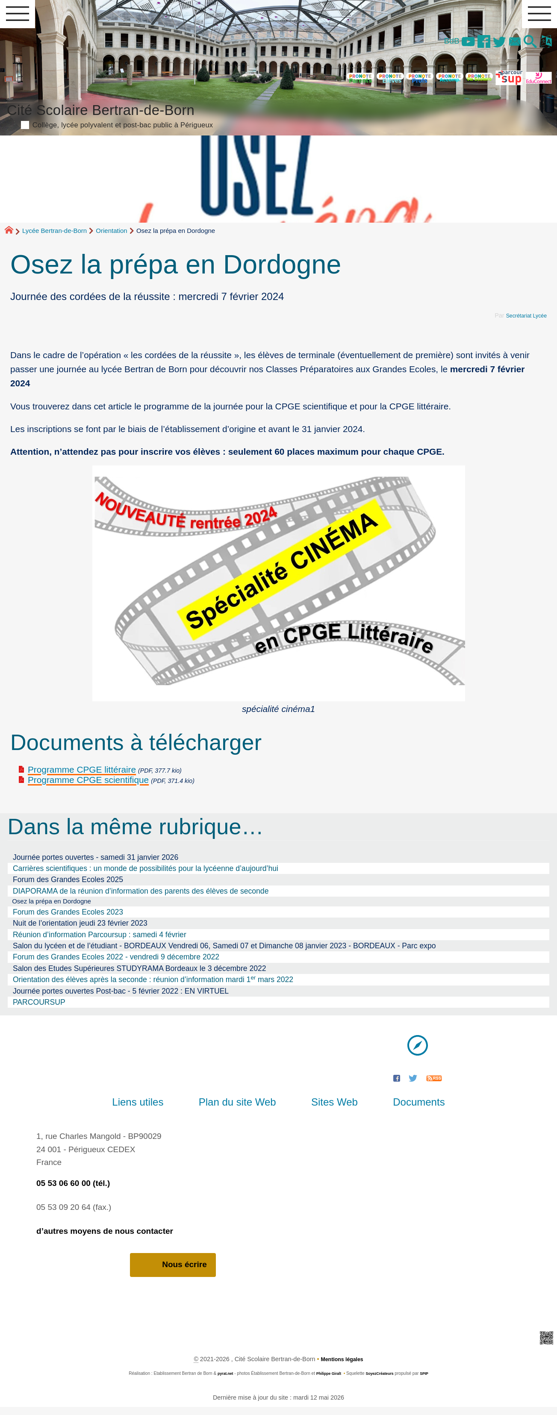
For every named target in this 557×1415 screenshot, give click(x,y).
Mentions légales (342, 1367)
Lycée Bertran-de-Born (54, 236)
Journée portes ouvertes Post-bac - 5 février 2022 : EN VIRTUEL (121, 998)
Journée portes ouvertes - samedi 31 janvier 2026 (95, 863)
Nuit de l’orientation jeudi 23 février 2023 (80, 931)
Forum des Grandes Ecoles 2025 (68, 885)
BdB (431, 45)
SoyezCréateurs (382, 1382)
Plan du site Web (243, 1109)
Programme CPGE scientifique (88, 786)
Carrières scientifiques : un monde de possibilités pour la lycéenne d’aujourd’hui (145, 874)
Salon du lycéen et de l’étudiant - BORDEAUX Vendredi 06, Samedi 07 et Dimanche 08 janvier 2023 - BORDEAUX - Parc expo (224, 953)
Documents (401, 1109)
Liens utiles (155, 1109)
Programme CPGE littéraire (82, 775)
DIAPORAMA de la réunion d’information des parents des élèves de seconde (141, 897)
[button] (525, 47)
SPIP (430, 1382)
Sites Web (328, 1109)
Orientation (111, 236)
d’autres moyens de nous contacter (104, 1238)
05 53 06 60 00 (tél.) (73, 1190)
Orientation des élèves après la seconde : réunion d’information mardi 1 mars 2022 (153, 986)
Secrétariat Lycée (523, 321)
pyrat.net (220, 1382)
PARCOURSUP (39, 1010)
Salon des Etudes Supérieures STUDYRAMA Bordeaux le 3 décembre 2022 (139, 976)
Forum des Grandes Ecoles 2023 (68, 919)
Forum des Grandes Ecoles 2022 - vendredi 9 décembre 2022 (116, 964)
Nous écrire (173, 1273)
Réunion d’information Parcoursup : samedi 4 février (99, 942)
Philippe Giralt (327, 1382)
